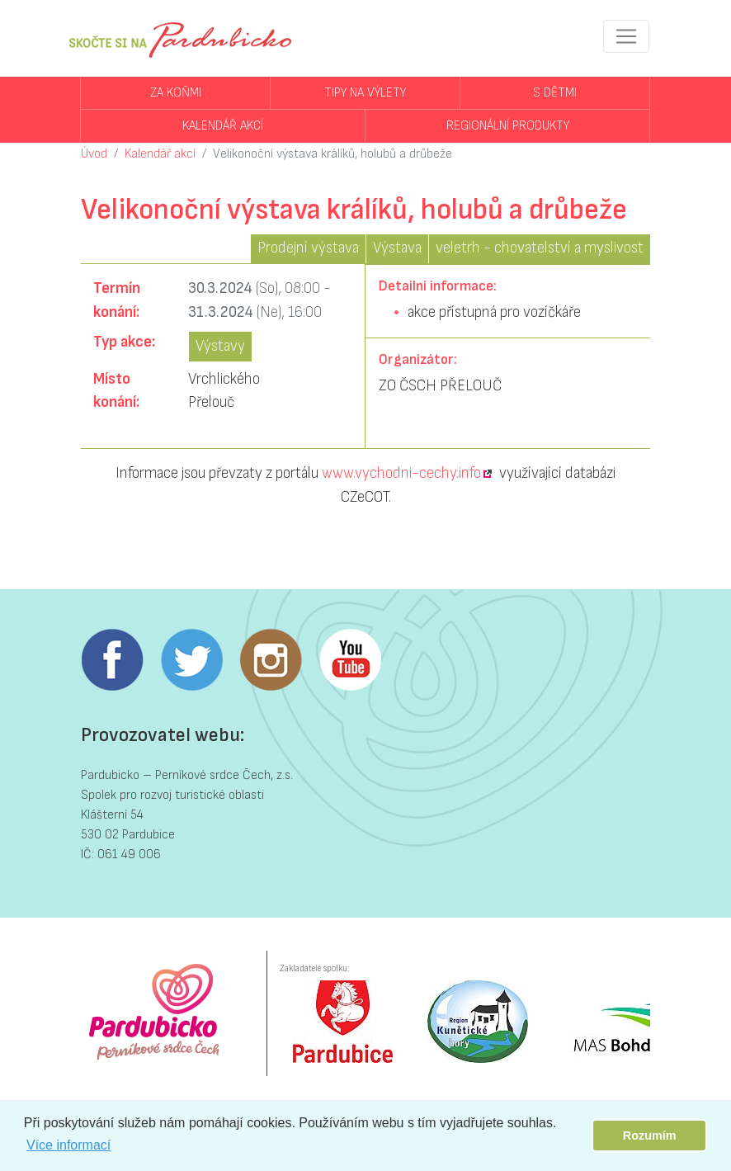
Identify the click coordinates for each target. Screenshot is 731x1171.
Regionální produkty (507, 126)
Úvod (94, 154)
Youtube (349, 660)
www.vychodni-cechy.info (401, 473)
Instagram (270, 660)
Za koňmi (175, 93)
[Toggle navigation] (626, 36)
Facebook (112, 660)
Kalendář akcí (222, 126)
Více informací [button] (68, 1145)
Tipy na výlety (365, 93)
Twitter (191, 660)
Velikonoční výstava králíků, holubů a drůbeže (332, 154)
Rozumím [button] (650, 1135)
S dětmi (555, 93)
